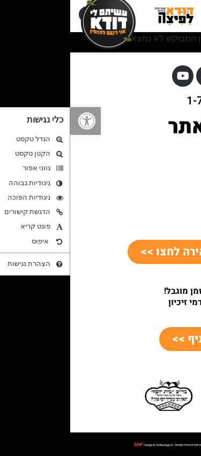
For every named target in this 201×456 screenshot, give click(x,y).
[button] (15, 121)
